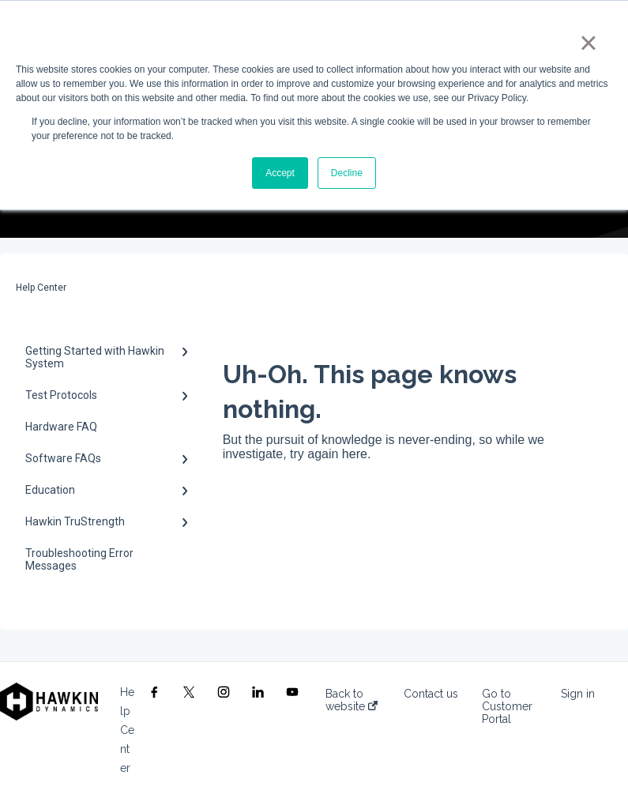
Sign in (578, 693)
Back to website (351, 700)
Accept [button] (280, 173)
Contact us (431, 693)
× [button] (588, 42)
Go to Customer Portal (507, 706)
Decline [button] (347, 173)
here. (356, 454)
